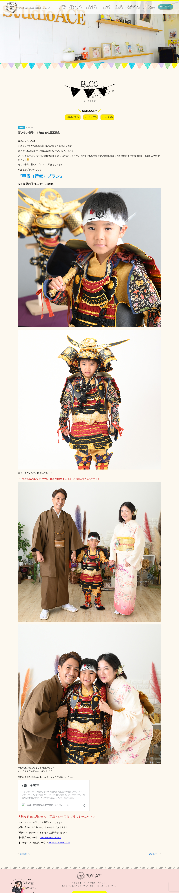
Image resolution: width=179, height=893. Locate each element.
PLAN (108, 7)
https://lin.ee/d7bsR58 (50, 837)
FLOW (93, 7)
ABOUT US (76, 7)
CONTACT (166, 7)
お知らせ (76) (90, 117)
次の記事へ (154, 854)
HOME (62, 7)
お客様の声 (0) (72, 117)
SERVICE (133, 7)
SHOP (119, 7)
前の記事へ (25, 854)
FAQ (149, 7)
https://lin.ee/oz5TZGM (59, 842)
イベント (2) (107, 117)
